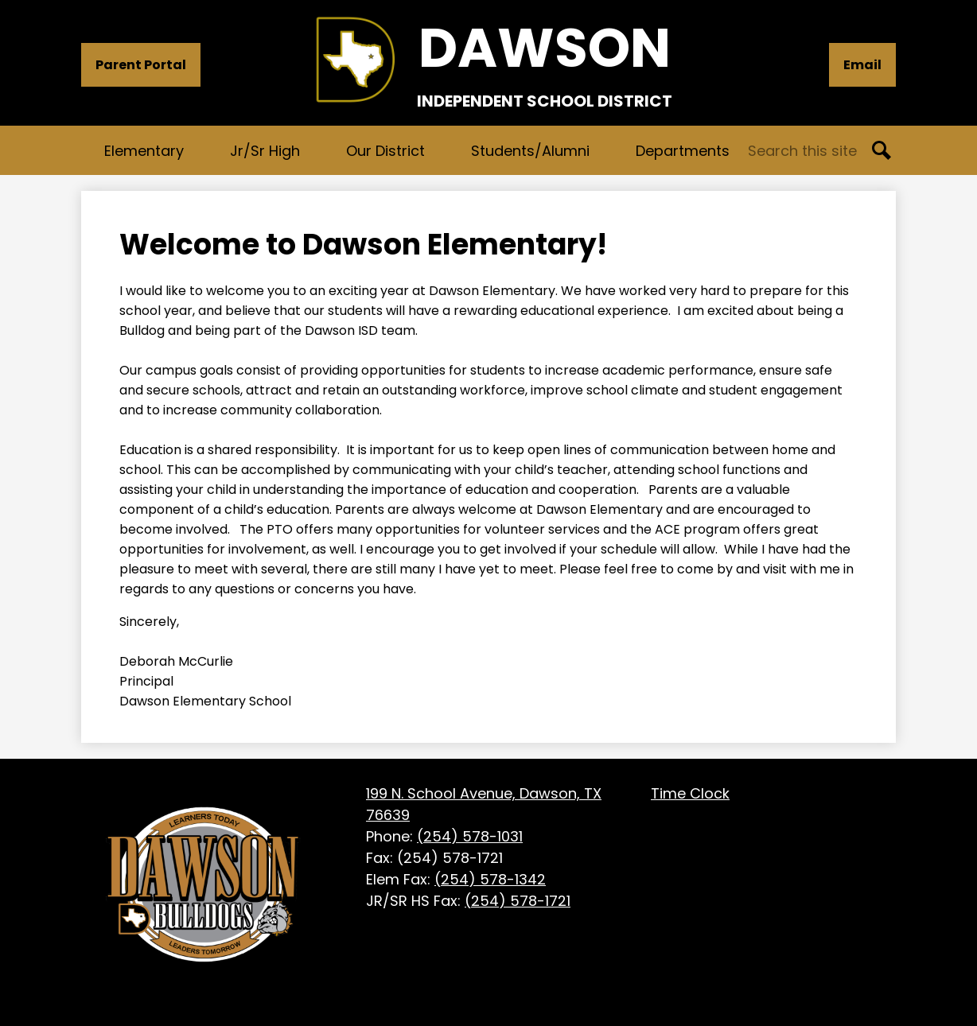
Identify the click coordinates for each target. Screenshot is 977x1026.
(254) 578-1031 (470, 836)
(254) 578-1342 (490, 879)
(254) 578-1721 (517, 901)
